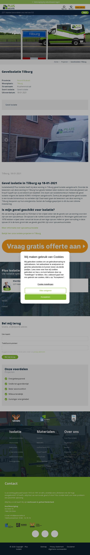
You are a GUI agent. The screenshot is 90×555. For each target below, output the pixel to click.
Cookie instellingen (45, 284)
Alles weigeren (45, 291)
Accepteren (45, 297)
